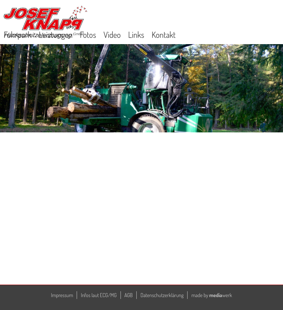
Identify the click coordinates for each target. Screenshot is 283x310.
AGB (129, 295)
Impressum (62, 295)
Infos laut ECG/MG (98, 295)
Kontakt (163, 34)
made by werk (211, 295)
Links (136, 34)
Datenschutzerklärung (162, 295)
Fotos (88, 34)
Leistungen (56, 34)
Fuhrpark (17, 34)
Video (112, 34)
